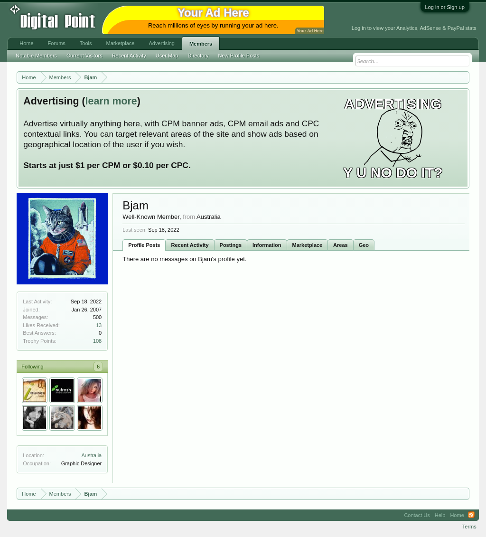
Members (200, 44)
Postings (231, 245)
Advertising (161, 43)
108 (97, 341)
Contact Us (417, 515)
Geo (364, 245)
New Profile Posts (239, 55)
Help (440, 515)
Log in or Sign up (445, 7)
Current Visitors (84, 55)
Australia (91, 455)
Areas (340, 245)
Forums (56, 43)
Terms (469, 526)
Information (266, 245)
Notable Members (36, 55)
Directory (198, 55)
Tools (86, 43)
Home (26, 43)
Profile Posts (144, 245)
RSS (471, 515)
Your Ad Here (310, 30)
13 (99, 325)
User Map (167, 55)
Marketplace (307, 245)
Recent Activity (189, 245)
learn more (111, 101)
